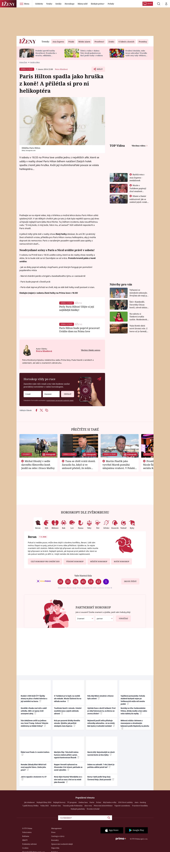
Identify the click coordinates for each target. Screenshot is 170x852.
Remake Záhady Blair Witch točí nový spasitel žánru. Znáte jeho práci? (33, 767)
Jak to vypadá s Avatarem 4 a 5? (34, 778)
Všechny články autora (90, 350)
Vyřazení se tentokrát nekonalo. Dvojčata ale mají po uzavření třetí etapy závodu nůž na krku (139, 293)
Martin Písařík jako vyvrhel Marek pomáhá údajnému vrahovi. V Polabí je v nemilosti (119, 466)
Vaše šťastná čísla (83, 575)
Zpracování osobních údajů (62, 844)
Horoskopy (69, 3)
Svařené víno (56, 805)
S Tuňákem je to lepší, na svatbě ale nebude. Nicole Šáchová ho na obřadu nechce (67, 698)
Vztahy (49, 3)
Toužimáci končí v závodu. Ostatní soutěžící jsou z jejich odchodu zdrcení (67, 711)
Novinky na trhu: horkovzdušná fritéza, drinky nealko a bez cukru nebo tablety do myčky (134, 711)
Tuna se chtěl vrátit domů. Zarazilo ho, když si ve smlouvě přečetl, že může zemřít (79, 466)
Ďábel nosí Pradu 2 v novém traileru (35, 753)
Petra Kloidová (61, 69)
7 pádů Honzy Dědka (30, 805)
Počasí (98, 802)
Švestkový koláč (93, 809)
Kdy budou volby (109, 802)
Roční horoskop (121, 561)
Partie (92, 802)
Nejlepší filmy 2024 (44, 802)
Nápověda (55, 848)
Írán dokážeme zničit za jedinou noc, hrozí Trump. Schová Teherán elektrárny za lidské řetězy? (34, 723)
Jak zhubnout (29, 802)
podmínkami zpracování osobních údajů (60, 400)
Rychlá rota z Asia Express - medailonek (137, 177)
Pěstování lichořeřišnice (103, 805)
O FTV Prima (27, 828)
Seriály (58, 3)
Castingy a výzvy (57, 836)
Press (53, 832)
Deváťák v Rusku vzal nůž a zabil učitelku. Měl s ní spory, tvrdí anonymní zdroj (34, 711)
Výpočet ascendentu (122, 805)
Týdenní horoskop (74, 561)
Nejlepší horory (59, 802)
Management (56, 828)
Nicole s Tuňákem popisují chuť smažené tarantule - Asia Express (138, 191)
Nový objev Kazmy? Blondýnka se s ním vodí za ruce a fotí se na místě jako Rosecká (68, 779)
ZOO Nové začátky (125, 802)
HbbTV (25, 840)
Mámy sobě (83, 3)
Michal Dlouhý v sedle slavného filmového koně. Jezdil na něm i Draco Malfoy (38, 464)
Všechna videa (139, 145)
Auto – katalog (140, 802)
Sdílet (99, 70)
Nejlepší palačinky (78, 809)
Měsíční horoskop (98, 561)
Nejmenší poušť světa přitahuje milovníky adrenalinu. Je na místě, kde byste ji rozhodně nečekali (101, 723)
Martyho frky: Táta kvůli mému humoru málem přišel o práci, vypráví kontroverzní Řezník (66, 755)
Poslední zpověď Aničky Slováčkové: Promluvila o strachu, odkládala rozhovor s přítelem (46, 54)
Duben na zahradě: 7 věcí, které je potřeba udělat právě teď (100, 766)
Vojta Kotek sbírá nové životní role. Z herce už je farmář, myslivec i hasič (138, 328)
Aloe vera (88, 805)
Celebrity (39, 3)
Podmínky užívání (29, 844)
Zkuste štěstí (130, 581)
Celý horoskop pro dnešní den (45, 561)
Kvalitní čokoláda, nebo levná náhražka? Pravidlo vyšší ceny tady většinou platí (136, 54)
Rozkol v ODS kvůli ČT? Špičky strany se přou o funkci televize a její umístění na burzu (34, 698)
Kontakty (55, 840)
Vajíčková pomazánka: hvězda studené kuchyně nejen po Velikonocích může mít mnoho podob (133, 700)
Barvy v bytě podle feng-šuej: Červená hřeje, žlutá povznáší (100, 778)
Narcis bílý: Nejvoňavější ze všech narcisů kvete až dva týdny (101, 753)
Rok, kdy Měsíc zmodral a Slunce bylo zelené (100, 697)
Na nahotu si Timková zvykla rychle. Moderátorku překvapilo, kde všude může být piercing (139, 316)
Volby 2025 (44, 805)
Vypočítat (122, 617)
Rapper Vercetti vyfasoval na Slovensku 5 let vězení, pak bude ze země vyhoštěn (68, 767)
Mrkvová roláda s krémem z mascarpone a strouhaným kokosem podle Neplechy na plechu (135, 724)
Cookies (25, 848)
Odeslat (66, 393)
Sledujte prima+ (98, 3)
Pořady (111, 3)
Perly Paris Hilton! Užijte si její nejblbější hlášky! (76, 308)
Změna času (83, 802)
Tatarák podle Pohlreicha (72, 805)
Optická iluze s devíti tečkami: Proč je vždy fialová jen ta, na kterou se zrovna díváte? (101, 711)
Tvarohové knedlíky (140, 805)
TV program (72, 802)
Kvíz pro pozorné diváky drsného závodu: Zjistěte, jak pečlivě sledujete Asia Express (67, 723)
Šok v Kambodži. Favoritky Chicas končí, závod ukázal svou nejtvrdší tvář (139, 304)
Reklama (25, 836)
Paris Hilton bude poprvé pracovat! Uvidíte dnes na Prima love (79, 329)
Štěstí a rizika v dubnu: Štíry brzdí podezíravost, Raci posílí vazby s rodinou (91, 53)
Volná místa (26, 832)
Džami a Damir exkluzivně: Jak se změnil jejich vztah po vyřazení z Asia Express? (138, 202)
